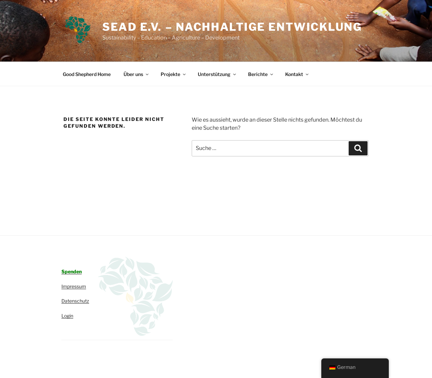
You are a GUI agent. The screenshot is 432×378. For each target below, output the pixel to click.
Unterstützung (217, 74)
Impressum (73, 286)
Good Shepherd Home (87, 74)
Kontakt (297, 74)
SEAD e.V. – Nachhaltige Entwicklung (232, 26)
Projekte (174, 74)
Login (67, 316)
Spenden (71, 271)
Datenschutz (75, 301)
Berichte (261, 74)
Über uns (137, 74)
